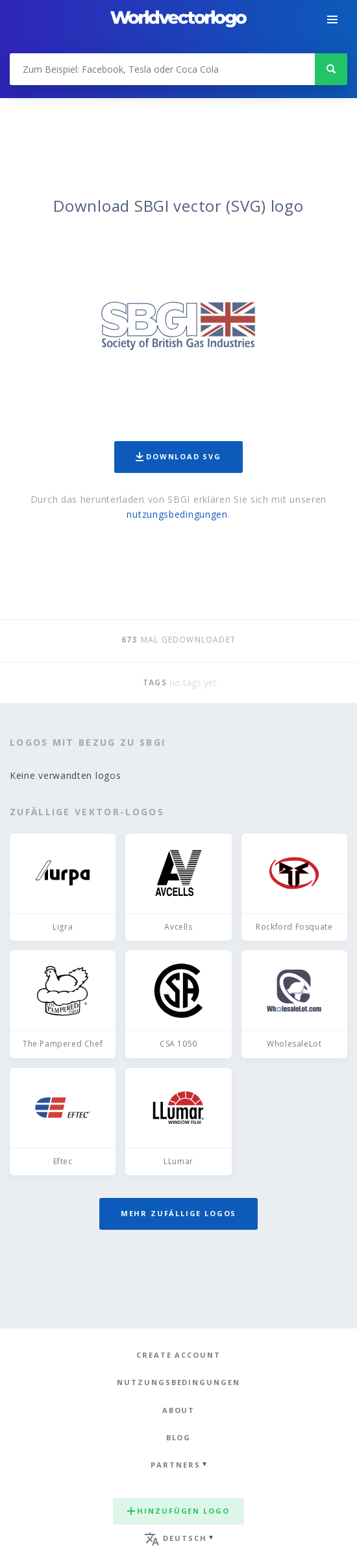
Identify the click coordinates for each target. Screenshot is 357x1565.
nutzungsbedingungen (177, 514)
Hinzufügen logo (178, 1511)
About (178, 1410)
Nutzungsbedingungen (178, 1382)
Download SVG (178, 456)
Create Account (178, 1355)
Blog (178, 1437)
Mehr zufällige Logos (178, 1213)
